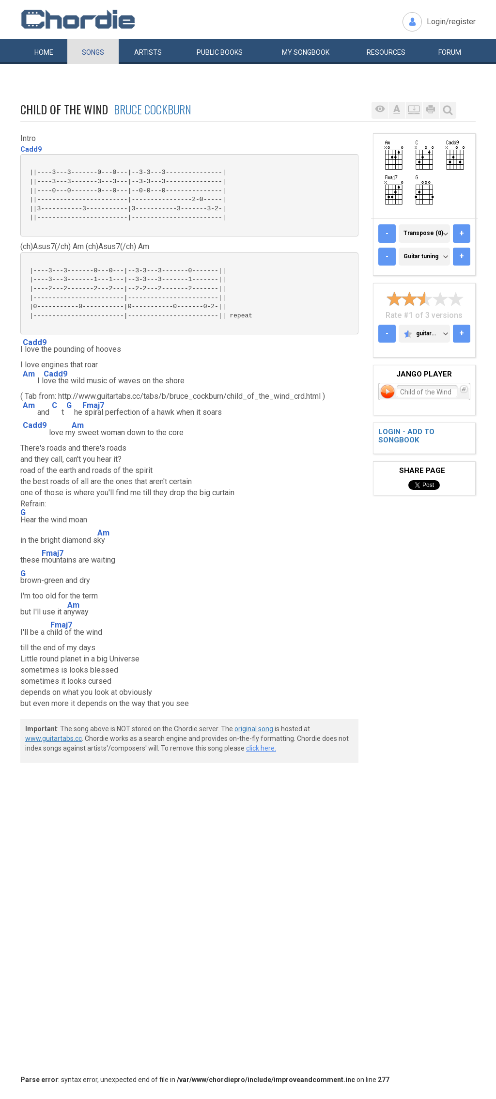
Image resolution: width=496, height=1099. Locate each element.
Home (43, 52)
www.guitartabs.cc (53, 738)
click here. (261, 748)
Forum (449, 52)
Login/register (451, 21)
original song (253, 729)
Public (220, 52)
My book (305, 52)
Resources (386, 52)
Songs (93, 52)
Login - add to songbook (406, 435)
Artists (148, 52)
